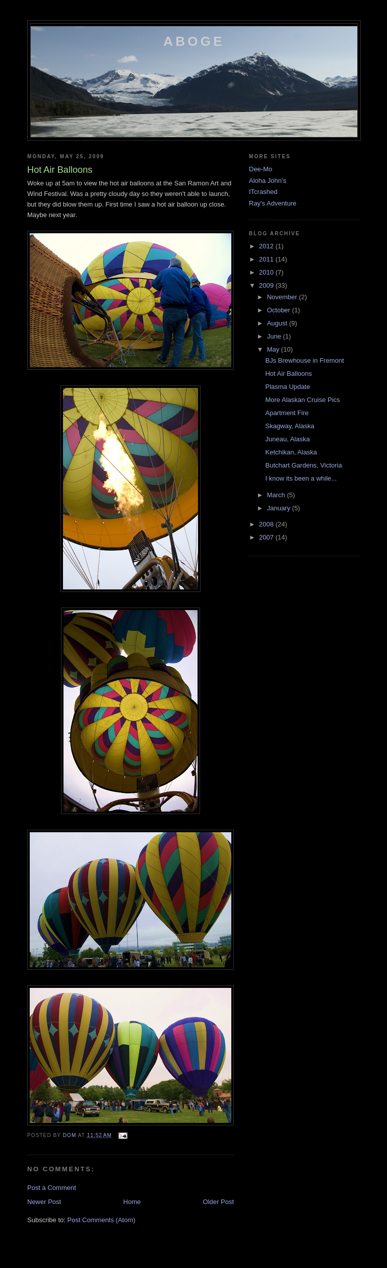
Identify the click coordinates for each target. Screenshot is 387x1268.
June (275, 336)
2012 (267, 246)
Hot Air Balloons (288, 373)
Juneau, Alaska (287, 439)
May (274, 349)
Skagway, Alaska (289, 426)
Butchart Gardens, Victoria (303, 465)
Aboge (193, 41)
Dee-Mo (260, 169)
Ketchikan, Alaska (291, 452)
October (279, 310)
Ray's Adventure (272, 203)
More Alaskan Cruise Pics (302, 400)
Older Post (218, 1202)
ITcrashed (263, 191)
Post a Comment (51, 1187)
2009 (267, 285)
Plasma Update (287, 386)
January (279, 508)
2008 (267, 524)
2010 (267, 272)
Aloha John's (267, 180)
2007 (267, 537)
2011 (267, 259)
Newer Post (44, 1202)
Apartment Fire (286, 413)
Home (132, 1202)
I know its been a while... (301, 478)
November (283, 297)
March (277, 495)
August (278, 323)
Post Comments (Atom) (102, 1220)
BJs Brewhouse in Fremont (304, 360)
